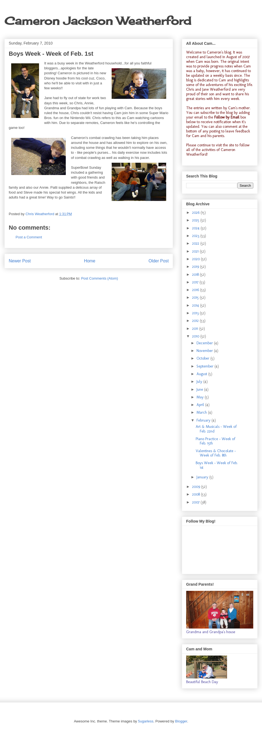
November (205, 350)
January (202, 477)
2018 (196, 274)
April (200, 404)
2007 (196, 502)
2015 (196, 297)
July (199, 381)
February (204, 420)
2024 (196, 228)
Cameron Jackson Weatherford (97, 21)
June (200, 389)
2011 (195, 328)
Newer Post (20, 261)
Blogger (181, 721)
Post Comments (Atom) (99, 278)
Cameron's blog (219, 52)
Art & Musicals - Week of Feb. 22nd (216, 429)
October (203, 358)
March (202, 412)
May (200, 397)
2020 (196, 259)
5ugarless (145, 721)
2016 (196, 290)
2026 (196, 212)
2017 (196, 282)
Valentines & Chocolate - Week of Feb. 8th (216, 453)
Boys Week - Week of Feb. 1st (217, 465)
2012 (196, 320)
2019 (196, 266)
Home (90, 261)
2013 (196, 313)
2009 (196, 486)
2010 (196, 336)
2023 (196, 235)
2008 (196, 494)
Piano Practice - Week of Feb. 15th (215, 441)
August (202, 374)
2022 (196, 243)
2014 (196, 305)
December (205, 343)
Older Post (158, 261)
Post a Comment (29, 237)
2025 (196, 220)
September (205, 366)
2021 (196, 251)
